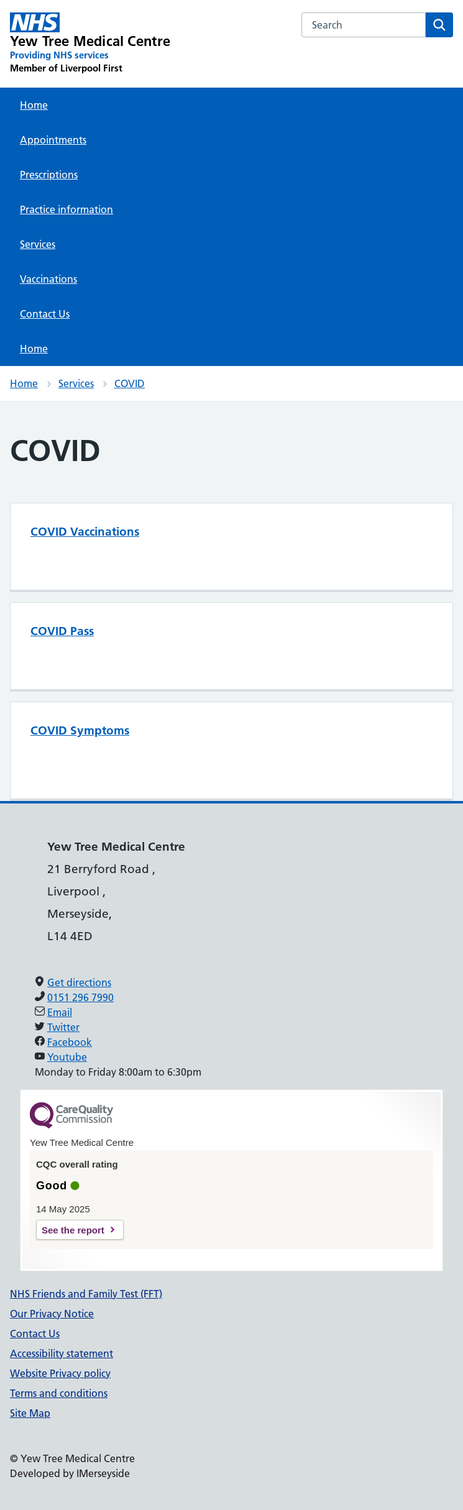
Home (34, 105)
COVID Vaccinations (84, 531)
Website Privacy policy (60, 1373)
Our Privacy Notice (52, 1313)
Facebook (69, 1042)
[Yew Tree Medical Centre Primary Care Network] (90, 43)
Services (37, 244)
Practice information (66, 209)
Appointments (53, 140)
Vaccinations (48, 279)
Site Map (30, 1413)
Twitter (63, 1027)
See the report (73, 1230)
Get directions (79, 982)
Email (59, 1012)
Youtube (67, 1057)
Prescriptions (49, 174)
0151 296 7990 (80, 997)
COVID (129, 383)
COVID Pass (62, 631)
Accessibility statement (61, 1353)
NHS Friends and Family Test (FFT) (86, 1294)
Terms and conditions (59, 1393)
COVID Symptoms (79, 730)
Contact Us (45, 314)
